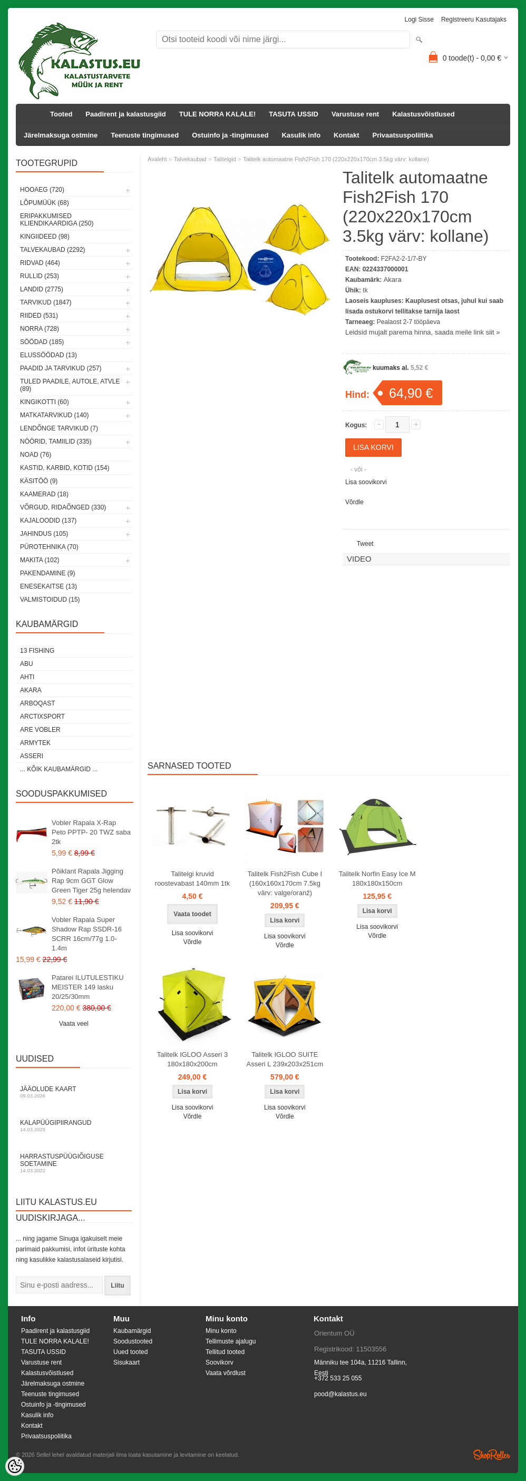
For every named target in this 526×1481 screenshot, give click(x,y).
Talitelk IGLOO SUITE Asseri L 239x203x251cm (285, 1059)
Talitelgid (224, 159)
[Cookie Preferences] (14, 1466)
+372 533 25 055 (338, 1378)
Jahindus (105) (44, 533)
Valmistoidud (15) (50, 599)
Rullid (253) (39, 276)
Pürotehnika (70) (49, 547)
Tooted (61, 114)
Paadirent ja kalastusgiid (125, 114)
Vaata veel (74, 1023)
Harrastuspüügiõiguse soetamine (74, 1163)
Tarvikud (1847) (46, 302)
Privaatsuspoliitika (403, 135)
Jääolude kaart (74, 1092)
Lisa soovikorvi (366, 482)
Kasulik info (300, 135)
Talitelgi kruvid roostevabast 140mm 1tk (192, 878)
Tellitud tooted (225, 1352)
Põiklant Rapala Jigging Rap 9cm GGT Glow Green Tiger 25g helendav (91, 880)
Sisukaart (126, 1362)
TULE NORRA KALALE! (217, 114)
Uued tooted (130, 1352)
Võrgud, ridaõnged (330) (63, 507)
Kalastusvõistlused (423, 114)
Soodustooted (132, 1341)
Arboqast (37, 703)
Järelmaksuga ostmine (61, 135)
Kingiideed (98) (45, 236)
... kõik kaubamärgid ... (59, 769)
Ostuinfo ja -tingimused (230, 135)
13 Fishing (37, 650)
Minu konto (221, 1331)
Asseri (31, 756)
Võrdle (354, 502)
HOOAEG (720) (42, 189)
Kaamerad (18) (44, 494)
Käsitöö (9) (38, 481)
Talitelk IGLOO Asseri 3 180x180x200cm (192, 1059)
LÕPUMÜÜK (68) (44, 203)
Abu (26, 664)
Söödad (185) (42, 342)
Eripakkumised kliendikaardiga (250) (56, 219)
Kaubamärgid (132, 1331)
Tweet (365, 543)
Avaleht (157, 159)
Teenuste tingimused (145, 135)
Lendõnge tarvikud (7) (59, 428)
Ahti (27, 677)
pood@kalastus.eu (340, 1394)
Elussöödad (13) (48, 355)
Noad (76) (35, 454)
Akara (31, 690)
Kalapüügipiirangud (74, 1125)
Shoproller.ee (491, 1454)
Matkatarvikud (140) (54, 415)
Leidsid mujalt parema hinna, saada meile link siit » (422, 332)
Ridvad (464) (40, 263)
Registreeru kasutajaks (473, 19)
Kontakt (346, 135)
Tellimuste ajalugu (231, 1341)
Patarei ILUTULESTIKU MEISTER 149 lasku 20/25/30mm (88, 987)
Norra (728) (39, 328)
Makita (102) (39, 560)
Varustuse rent (355, 114)
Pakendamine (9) (47, 573)
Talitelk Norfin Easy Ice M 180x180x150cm (377, 878)
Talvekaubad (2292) (52, 249)
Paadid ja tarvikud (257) (61, 368)
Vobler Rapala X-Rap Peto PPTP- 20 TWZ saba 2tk (91, 832)
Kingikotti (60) (44, 402)
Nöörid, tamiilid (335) (56, 441)
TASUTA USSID (293, 114)
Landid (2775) (41, 289)
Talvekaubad (190, 159)
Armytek (35, 743)
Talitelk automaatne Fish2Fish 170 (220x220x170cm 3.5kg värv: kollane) (336, 159)
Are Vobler (40, 729)
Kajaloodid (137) (48, 520)
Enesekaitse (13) (48, 586)
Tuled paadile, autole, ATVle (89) (70, 385)
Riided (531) (39, 315)
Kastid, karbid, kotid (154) (64, 468)
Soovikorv (219, 1362)
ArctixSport (42, 716)
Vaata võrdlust (226, 1373)
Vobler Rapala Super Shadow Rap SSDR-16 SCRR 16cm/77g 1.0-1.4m (87, 934)
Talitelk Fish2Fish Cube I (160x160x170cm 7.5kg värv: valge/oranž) (285, 883)
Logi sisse (419, 19)
